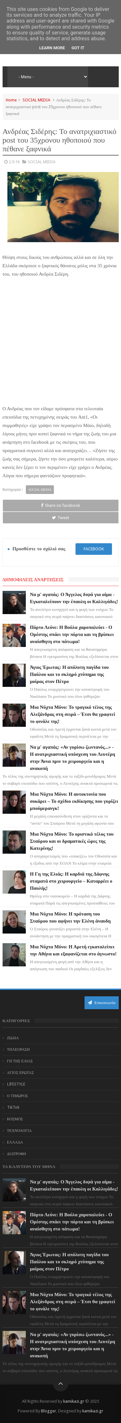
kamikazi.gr (73, 1401)
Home (11, 100)
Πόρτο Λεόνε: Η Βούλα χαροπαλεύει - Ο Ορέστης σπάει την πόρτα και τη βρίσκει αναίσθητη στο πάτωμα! (72, 634)
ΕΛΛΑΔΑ (15, 1142)
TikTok (13, 1107)
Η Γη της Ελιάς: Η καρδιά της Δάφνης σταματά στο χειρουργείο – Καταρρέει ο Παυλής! (71, 881)
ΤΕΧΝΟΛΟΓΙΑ (19, 1130)
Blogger (48, 1411)
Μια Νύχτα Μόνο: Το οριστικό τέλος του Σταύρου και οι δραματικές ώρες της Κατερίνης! (72, 841)
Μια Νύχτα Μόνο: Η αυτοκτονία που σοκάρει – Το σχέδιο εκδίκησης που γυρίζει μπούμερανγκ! (74, 801)
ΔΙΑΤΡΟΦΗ (16, 1154)
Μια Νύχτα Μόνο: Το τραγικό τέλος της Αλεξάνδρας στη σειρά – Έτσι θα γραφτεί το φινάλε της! (72, 714)
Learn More (52, 47)
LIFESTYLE (16, 1084)
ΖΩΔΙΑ (13, 1038)
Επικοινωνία (102, 1002)
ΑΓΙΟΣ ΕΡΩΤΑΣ (20, 1072)
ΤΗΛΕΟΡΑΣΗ (18, 1049)
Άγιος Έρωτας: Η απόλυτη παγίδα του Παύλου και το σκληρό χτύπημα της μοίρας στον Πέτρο (69, 674)
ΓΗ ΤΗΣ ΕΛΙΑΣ (20, 1061)
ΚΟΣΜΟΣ (15, 1119)
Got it (77, 47)
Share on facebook (60, 505)
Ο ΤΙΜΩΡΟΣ (17, 1096)
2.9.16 (14, 161)
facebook (94, 548)
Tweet (60, 517)
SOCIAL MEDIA (36, 100)
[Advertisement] (60, 348)
